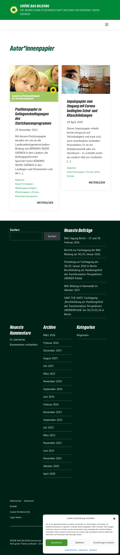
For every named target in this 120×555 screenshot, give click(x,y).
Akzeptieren (56, 542)
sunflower (32, 543)
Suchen (14, 230)
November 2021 (52, 458)
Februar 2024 (51, 404)
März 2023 (49, 435)
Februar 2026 (51, 343)
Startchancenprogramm (27, 196)
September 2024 (52, 389)
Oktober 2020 (51, 466)
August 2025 (50, 358)
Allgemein (19, 179)
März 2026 (49, 335)
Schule (36, 192)
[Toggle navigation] (106, 24)
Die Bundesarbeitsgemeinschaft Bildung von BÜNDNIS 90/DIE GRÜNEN (60, 12)
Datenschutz (83, 550)
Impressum (93, 550)
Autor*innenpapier (24, 184)
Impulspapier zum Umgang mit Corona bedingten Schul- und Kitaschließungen (82, 108)
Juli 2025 (48, 366)
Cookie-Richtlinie (71, 550)
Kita (98, 172)
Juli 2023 (48, 427)
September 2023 (52, 420)
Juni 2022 (48, 450)
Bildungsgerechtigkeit (26, 188)
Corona (90, 172)
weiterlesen (45, 202)
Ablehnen (79, 542)
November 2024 (52, 381)
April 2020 (49, 473)
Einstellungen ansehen (103, 542)
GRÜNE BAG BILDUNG (34, 6)
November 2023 (52, 412)
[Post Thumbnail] (34, 83)
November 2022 (52, 443)
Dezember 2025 (52, 350)
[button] (114, 518)
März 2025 (49, 373)
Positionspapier (23, 192)
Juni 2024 (48, 396)
